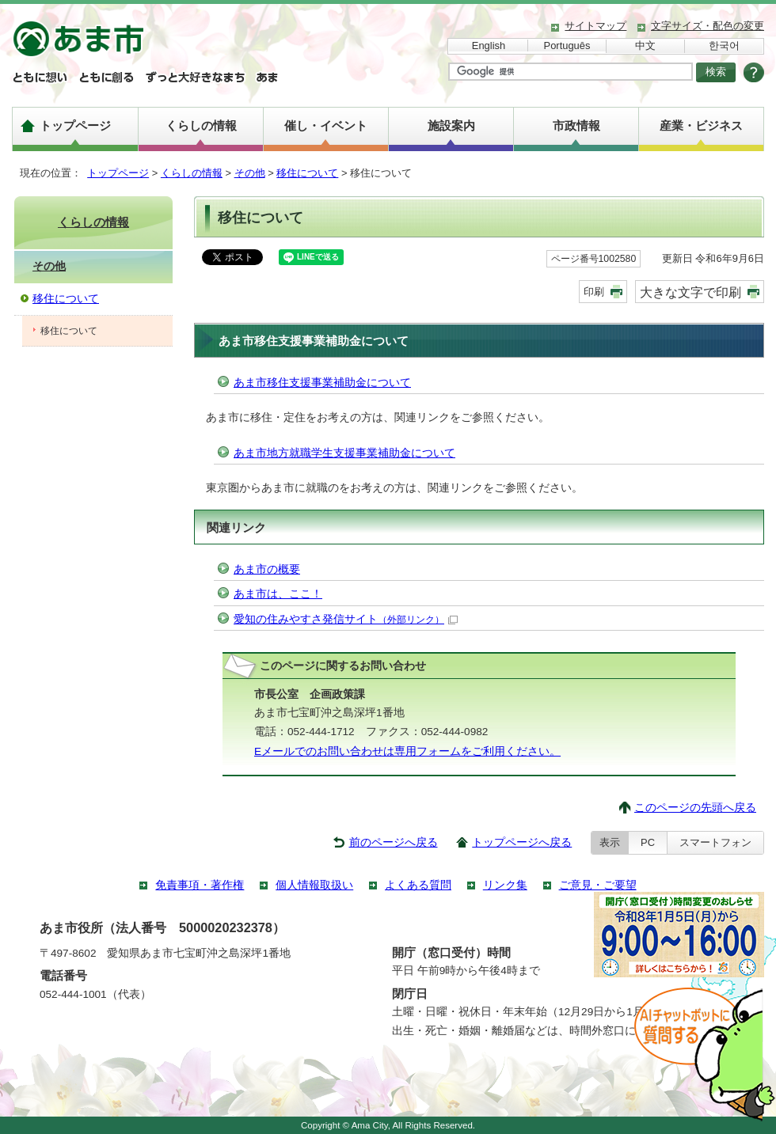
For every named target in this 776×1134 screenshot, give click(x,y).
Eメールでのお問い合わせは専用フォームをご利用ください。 (407, 751)
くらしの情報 (201, 125)
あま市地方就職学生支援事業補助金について (344, 453)
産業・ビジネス (701, 125)
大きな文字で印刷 (690, 292)
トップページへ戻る (522, 842)
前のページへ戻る (393, 842)
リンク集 (505, 885)
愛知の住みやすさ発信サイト (346, 619)
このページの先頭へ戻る (695, 808)
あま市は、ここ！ (278, 594)
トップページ (75, 125)
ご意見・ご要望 (598, 885)
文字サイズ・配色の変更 (707, 26)
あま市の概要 (267, 569)
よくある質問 (418, 885)
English (488, 45)
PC (648, 842)
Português (567, 45)
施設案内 (451, 125)
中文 (645, 45)
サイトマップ (595, 26)
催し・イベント (325, 125)
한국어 (724, 45)
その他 (249, 173)
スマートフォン (715, 842)
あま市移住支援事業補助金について (322, 383)
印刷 (594, 292)
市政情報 (576, 125)
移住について (307, 173)
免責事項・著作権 (199, 885)
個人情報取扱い (314, 885)
